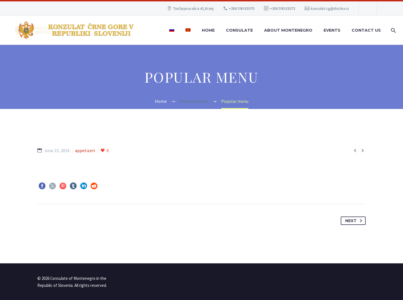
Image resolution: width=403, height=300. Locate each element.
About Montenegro (288, 30)
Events (332, 30)
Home (208, 30)
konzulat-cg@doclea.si (330, 8)
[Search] (392, 30)
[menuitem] (172, 30)
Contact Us (366, 30)
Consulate (239, 30)
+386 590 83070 (241, 8)
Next (354, 220)
